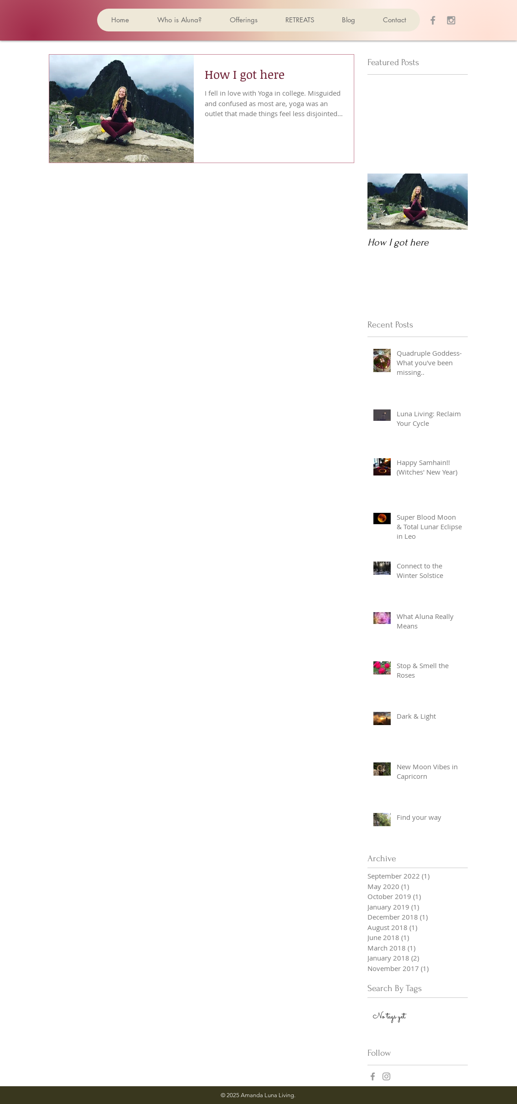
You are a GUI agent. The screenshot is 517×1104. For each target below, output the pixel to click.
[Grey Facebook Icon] (433, 20)
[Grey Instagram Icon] (451, 20)
